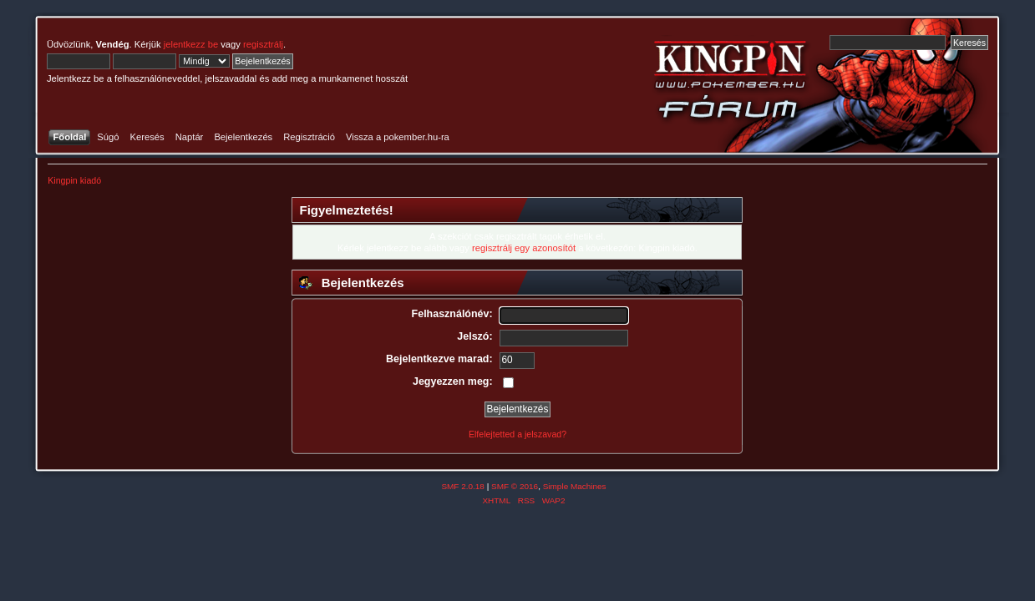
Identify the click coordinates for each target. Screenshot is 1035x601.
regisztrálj (263, 44)
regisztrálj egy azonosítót (524, 248)
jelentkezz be (191, 44)
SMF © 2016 (514, 486)
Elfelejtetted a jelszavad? (517, 434)
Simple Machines (574, 486)
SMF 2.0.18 (463, 486)
